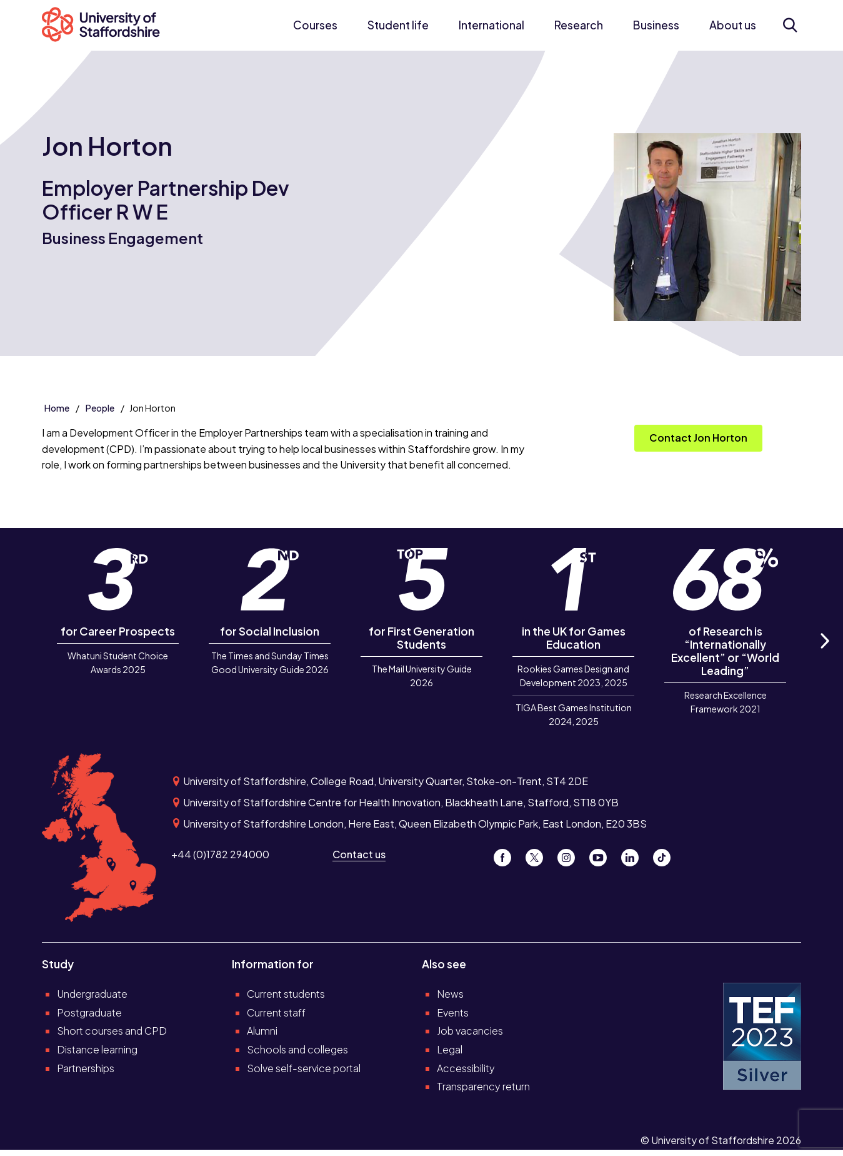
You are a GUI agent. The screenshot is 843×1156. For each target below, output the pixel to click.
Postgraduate (89, 1012)
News (450, 993)
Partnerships (85, 1068)
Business (656, 25)
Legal (449, 1049)
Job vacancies (470, 1030)
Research (578, 25)
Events (453, 1012)
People (100, 407)
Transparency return (483, 1086)
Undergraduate (92, 993)
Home (56, 407)
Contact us (359, 854)
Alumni (262, 1030)
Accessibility (466, 1068)
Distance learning (97, 1049)
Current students (286, 993)
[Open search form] (790, 25)
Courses (315, 25)
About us (732, 25)
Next (824, 655)
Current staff (276, 1012)
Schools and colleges (297, 1049)
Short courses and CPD (112, 1030)
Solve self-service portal (304, 1068)
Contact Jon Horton (698, 437)
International (491, 25)
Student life (398, 25)
